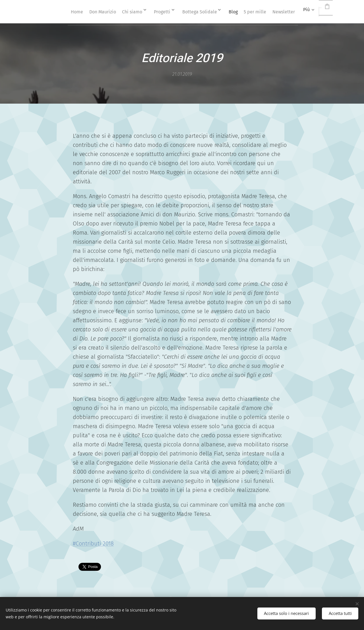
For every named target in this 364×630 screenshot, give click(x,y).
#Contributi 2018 (93, 543)
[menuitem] (97, 11)
